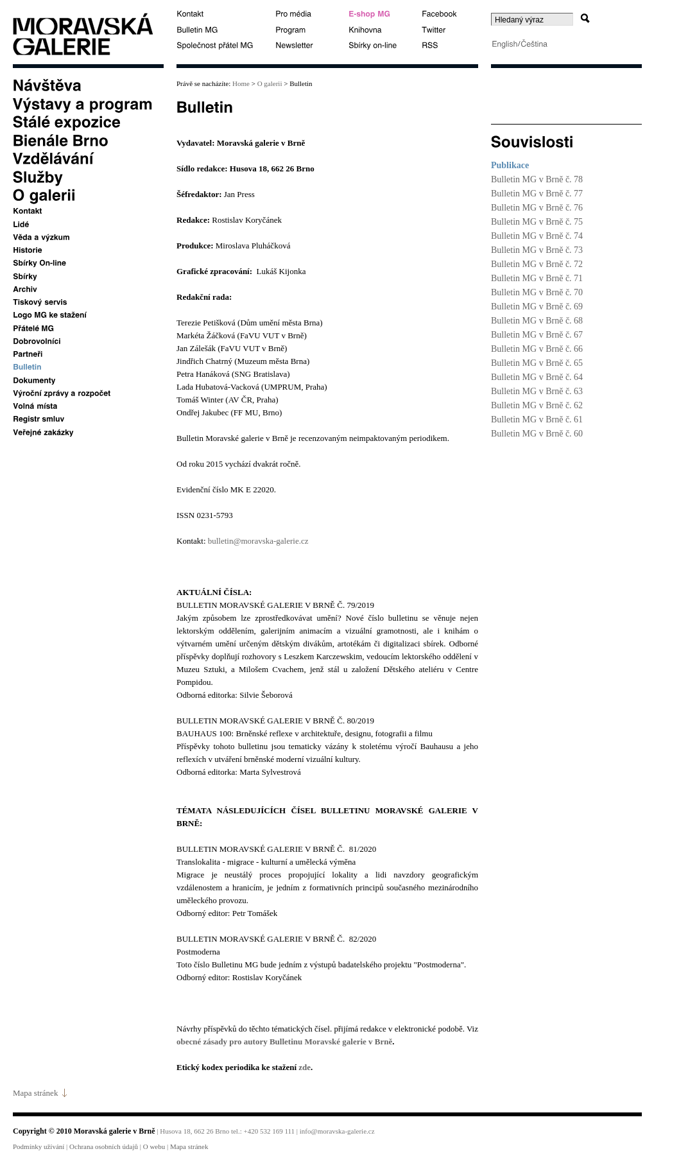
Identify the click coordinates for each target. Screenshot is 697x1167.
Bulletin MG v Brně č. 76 (537, 207)
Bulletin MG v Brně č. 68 (537, 320)
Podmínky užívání (38, 1146)
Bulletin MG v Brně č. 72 (537, 264)
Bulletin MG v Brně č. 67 (537, 335)
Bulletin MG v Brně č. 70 (537, 292)
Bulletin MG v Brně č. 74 (537, 236)
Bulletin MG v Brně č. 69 (537, 306)
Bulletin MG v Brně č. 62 (537, 405)
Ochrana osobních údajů (103, 1146)
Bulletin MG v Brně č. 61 (537, 419)
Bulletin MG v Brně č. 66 (537, 349)
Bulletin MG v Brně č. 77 (537, 193)
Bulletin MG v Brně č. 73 (537, 250)
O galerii (269, 83)
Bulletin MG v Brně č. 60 (537, 433)
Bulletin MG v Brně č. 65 (537, 363)
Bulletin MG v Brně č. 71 (537, 278)
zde (304, 1067)
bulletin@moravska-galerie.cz (258, 541)
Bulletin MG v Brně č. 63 (537, 391)
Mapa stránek (35, 1093)
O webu (154, 1146)
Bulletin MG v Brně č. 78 (537, 179)
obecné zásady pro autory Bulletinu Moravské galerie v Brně (284, 1041)
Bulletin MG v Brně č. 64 (537, 377)
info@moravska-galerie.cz (337, 1131)
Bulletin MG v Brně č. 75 (537, 222)
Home (240, 83)
